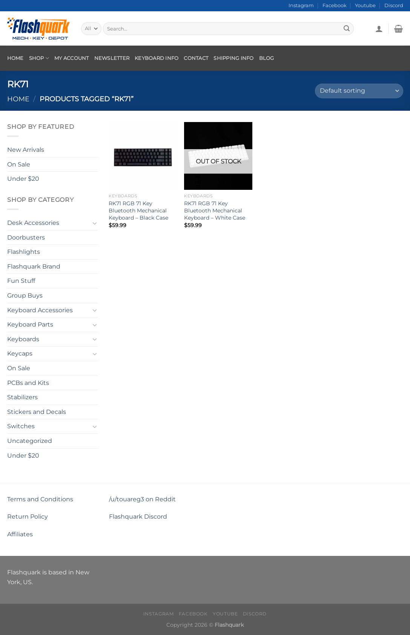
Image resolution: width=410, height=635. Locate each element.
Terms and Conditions (40, 499)
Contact (196, 58)
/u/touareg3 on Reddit (142, 499)
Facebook (334, 5)
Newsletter (112, 58)
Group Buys (25, 295)
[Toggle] (95, 222)
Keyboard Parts (30, 324)
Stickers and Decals (36, 411)
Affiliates (20, 534)
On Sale (18, 164)
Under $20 (23, 178)
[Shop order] (359, 91)
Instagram (301, 5)
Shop (39, 58)
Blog (266, 58)
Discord (393, 5)
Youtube (365, 5)
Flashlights (23, 251)
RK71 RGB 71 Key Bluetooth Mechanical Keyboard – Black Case (138, 210)
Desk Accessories (33, 222)
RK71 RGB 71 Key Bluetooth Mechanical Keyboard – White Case (214, 210)
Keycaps (19, 353)
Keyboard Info (156, 58)
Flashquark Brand (33, 266)
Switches (21, 426)
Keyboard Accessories (40, 309)
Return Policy (27, 516)
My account (71, 58)
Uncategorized (29, 440)
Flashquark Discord (138, 516)
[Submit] (346, 28)
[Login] (379, 28)
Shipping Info (233, 58)
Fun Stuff (21, 280)
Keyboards (23, 339)
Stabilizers (22, 397)
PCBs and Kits (28, 382)
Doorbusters (26, 237)
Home (15, 58)
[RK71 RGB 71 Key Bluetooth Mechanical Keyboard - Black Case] (143, 156)
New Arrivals (25, 149)
